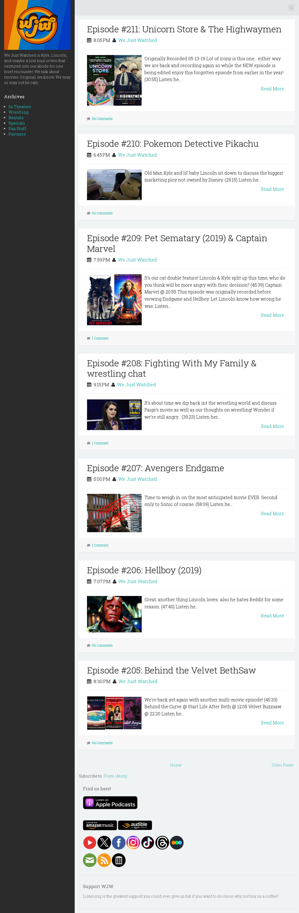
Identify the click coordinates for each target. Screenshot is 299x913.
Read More (272, 88)
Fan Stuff (17, 128)
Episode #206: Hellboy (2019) (144, 570)
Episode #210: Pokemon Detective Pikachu (173, 143)
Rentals (16, 117)
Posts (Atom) (115, 776)
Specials (16, 123)
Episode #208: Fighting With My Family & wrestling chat (172, 368)
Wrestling (18, 112)
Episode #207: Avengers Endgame (155, 468)
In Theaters (19, 106)
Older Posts (283, 765)
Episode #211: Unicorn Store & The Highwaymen (184, 29)
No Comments (102, 118)
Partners (17, 134)
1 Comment (100, 338)
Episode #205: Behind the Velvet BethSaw (171, 670)
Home (176, 765)
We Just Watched (137, 40)
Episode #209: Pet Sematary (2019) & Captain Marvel (177, 243)
